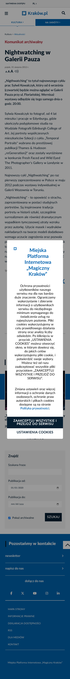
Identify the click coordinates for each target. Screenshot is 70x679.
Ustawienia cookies (35, 432)
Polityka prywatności (34, 408)
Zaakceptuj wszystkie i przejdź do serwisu (35, 422)
